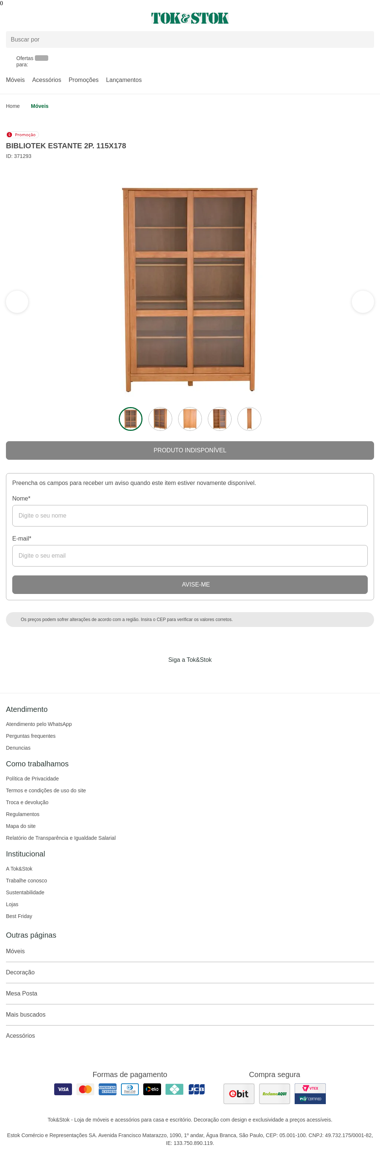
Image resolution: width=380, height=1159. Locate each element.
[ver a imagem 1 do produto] (130, 419)
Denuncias (18, 748)
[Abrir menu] (63, 18)
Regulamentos (22, 814)
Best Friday (19, 916)
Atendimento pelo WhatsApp (39, 724)
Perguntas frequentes (31, 736)
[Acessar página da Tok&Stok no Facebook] (159, 675)
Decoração (190, 972)
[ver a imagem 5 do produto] (249, 419)
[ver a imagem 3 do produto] (190, 419)
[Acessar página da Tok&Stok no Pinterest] (200, 675)
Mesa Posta (190, 993)
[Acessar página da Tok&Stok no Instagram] (180, 675)
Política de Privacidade (32, 779)
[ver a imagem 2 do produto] (160, 419)
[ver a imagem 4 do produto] (220, 419)
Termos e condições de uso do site (46, 790)
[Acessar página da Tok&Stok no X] (221, 675)
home (13, 106)
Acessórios (46, 80)
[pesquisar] (365, 39)
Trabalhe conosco (26, 881)
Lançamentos (124, 80)
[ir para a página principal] (190, 18)
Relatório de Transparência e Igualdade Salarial (61, 838)
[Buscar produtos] (190, 39)
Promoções (84, 80)
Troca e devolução (27, 802)
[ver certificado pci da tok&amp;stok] (310, 1093)
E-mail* (22, 538)
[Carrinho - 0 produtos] (369, 18)
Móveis (15, 80)
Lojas (12, 904)
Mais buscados (190, 1014)
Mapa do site (21, 826)
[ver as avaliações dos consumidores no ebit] (239, 1093)
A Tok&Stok (19, 869)
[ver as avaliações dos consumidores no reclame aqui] (274, 1093)
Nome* (21, 498)
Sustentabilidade (25, 892)
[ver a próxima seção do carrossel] (17, 302)
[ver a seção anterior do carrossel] (363, 302)
